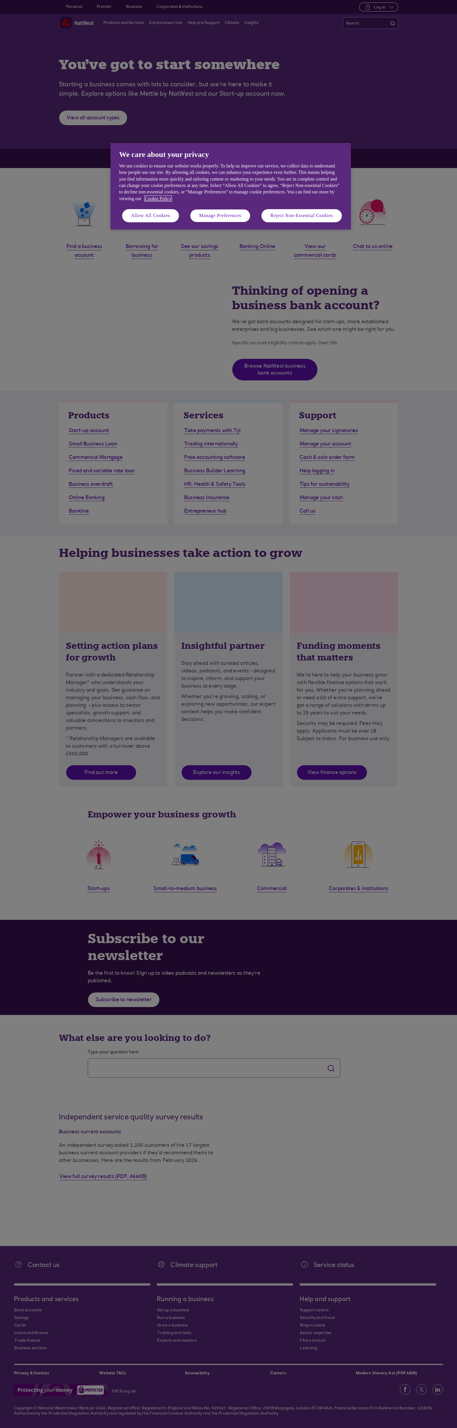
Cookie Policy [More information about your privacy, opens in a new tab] (158, 198)
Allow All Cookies (150, 215)
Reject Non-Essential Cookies (301, 215)
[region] (230, 186)
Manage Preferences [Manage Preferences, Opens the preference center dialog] (220, 215)
